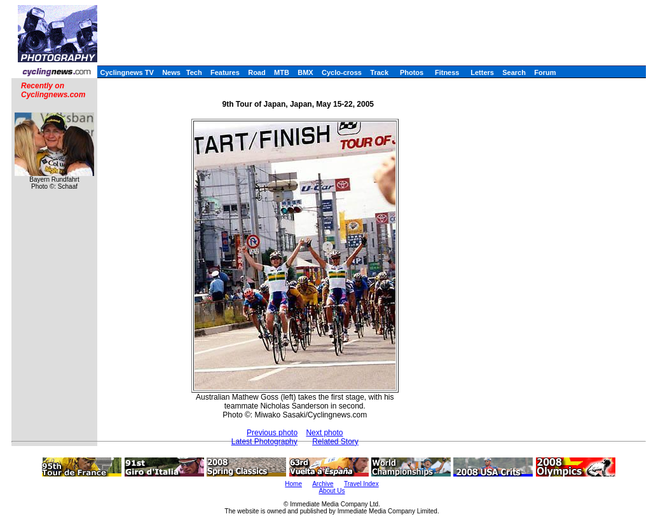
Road (257, 72)
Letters (482, 72)
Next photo (324, 432)
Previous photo (272, 432)
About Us (332, 490)
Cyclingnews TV (126, 72)
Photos (411, 72)
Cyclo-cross (342, 72)
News (171, 72)
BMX (305, 72)
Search (514, 72)
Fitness (447, 72)
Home (293, 483)
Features (225, 72)
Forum (545, 72)
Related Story (335, 441)
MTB (281, 72)
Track (379, 72)
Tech (194, 72)
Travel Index (361, 483)
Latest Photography (264, 441)
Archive (322, 483)
